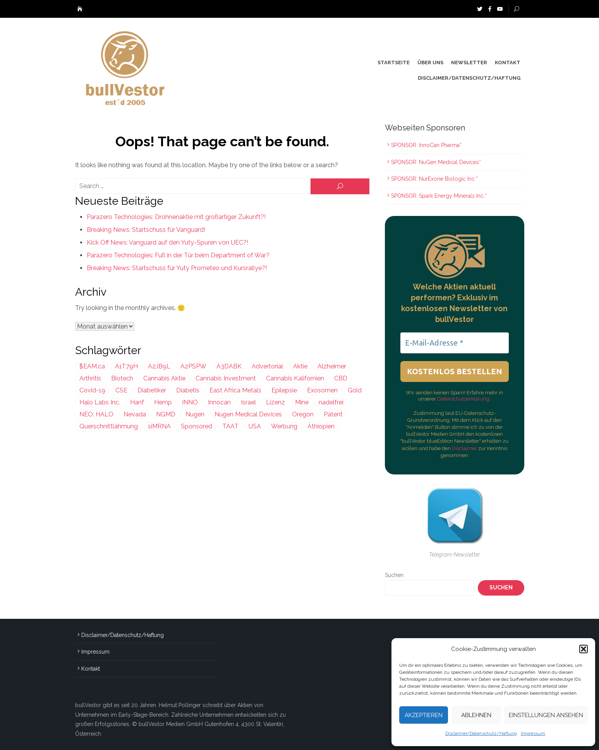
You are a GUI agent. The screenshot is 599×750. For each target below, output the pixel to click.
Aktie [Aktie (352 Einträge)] (300, 366)
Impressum (533, 733)
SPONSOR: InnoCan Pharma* (426, 145)
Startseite (394, 62)
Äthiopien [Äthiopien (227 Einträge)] (321, 426)
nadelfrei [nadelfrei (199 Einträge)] (331, 402)
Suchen (394, 575)
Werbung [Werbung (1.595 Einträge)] (284, 426)
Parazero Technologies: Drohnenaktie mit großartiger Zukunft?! (176, 217)
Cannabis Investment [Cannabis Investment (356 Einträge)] (226, 378)
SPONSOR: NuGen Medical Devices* (436, 162)
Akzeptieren (424, 715)
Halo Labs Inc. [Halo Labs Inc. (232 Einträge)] (99, 402)
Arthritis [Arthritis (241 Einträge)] (90, 378)
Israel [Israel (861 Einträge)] (248, 402)
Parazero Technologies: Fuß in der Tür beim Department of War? (178, 255)
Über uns (430, 62)
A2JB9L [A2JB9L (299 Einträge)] (159, 366)
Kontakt (507, 62)
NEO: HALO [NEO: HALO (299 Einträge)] (96, 414)
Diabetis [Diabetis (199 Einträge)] (187, 390)
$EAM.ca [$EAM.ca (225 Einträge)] (92, 366)
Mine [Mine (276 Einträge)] (302, 402)
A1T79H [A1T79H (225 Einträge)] (126, 366)
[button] (583, 649)
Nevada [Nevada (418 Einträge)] (135, 414)
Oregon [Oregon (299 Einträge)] (303, 414)
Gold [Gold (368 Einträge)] (355, 390)
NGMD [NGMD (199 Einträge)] (165, 414)
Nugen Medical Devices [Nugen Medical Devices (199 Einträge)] (248, 414)
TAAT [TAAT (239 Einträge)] (230, 426)
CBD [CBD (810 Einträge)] (340, 378)
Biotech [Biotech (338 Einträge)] (122, 378)
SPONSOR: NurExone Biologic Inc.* (434, 179)
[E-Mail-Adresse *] (454, 342)
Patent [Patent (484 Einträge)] (333, 414)
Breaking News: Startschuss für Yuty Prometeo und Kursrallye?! (177, 268)
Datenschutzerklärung (463, 399)
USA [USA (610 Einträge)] (255, 426)
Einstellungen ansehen (546, 715)
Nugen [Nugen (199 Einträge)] (194, 414)
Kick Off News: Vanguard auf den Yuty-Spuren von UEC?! (167, 242)
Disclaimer (465, 448)
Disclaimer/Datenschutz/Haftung (481, 733)
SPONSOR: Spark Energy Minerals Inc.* (439, 196)
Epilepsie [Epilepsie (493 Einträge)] (284, 390)
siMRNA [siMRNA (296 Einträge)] (159, 426)
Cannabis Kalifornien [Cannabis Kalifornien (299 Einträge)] (295, 378)
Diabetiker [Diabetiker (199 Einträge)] (151, 390)
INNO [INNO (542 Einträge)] (190, 402)
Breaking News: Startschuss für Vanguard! (146, 229)
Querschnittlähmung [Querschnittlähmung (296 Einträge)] (108, 426)
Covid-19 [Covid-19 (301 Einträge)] (92, 390)
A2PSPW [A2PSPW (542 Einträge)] (193, 366)
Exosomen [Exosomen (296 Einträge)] (322, 390)
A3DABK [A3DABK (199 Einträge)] (229, 366)
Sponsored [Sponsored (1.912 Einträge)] (196, 426)
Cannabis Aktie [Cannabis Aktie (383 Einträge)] (164, 378)
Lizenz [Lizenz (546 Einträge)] (275, 402)
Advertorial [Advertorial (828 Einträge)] (267, 366)
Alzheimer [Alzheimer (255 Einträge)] (332, 366)
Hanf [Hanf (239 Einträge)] (137, 402)
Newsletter (469, 62)
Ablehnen (476, 715)
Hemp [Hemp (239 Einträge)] (163, 402)
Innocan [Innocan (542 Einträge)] (219, 402)
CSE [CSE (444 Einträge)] (121, 390)
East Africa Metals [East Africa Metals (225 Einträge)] (235, 390)
